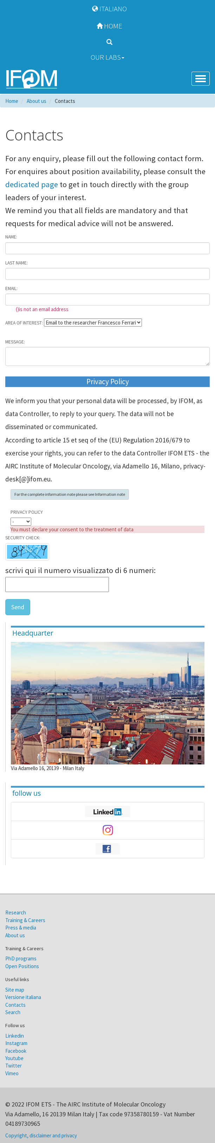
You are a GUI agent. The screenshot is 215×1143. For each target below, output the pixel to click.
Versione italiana (23, 997)
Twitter (13, 1065)
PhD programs (21, 958)
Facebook (15, 1050)
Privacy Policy (27, 512)
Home (107, 26)
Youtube (14, 1058)
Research (15, 912)
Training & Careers (25, 920)
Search (12, 1012)
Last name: (16, 263)
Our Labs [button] (107, 57)
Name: (11, 237)
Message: (15, 342)
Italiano (108, 8)
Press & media (20, 927)
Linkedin (14, 1035)
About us (15, 935)
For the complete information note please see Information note (69, 494)
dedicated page (32, 184)
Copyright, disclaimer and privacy (41, 1135)
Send (17, 607)
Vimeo (12, 1073)
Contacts (15, 1004)
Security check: (22, 538)
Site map (14, 989)
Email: (11, 288)
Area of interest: (24, 323)
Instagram (16, 1043)
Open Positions (22, 966)
